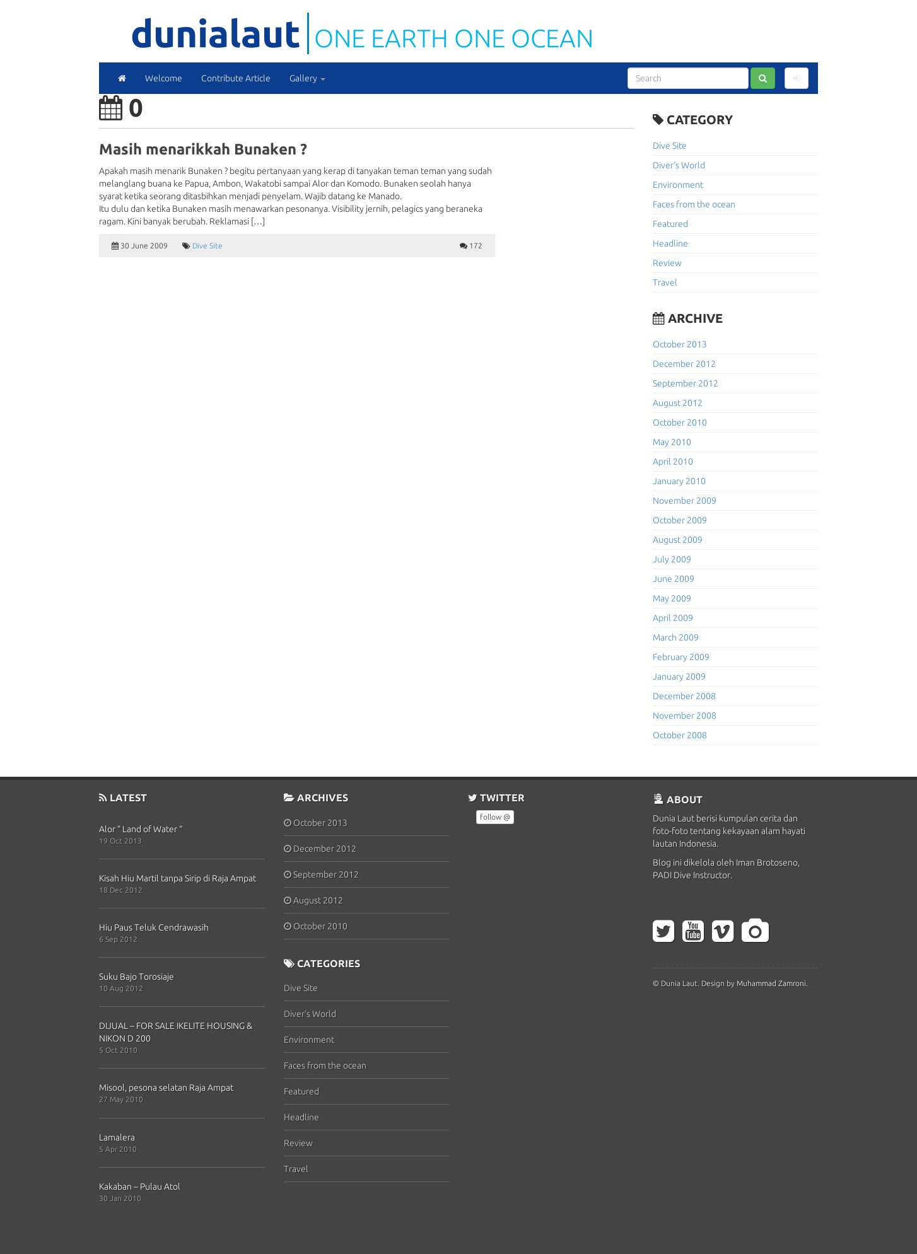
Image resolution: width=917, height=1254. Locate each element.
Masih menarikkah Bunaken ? (203, 149)
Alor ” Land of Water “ (140, 829)
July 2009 (672, 559)
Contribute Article (236, 78)
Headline (670, 243)
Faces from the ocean (694, 204)
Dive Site (207, 245)
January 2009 (679, 676)
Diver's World (679, 165)
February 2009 (681, 657)
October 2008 (680, 735)
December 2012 (684, 364)
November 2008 (684, 716)
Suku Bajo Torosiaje (136, 977)
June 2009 (673, 579)
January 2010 (679, 481)
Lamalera (117, 1137)
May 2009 (672, 598)
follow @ (495, 817)
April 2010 (673, 461)
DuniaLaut (216, 33)
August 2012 (678, 403)
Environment (678, 185)
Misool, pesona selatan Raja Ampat (166, 1088)
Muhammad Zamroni (771, 983)
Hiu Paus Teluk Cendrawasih (154, 927)
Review (667, 263)
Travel (665, 282)
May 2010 (672, 442)
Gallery (307, 78)
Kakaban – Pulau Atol (139, 1186)
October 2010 (680, 422)
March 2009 (676, 637)
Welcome (163, 78)
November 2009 (684, 501)
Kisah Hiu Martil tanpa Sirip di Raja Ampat (177, 878)
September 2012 (685, 383)
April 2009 (673, 618)
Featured (670, 224)
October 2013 (680, 344)
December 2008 (684, 696)
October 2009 (680, 520)
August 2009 (678, 540)
